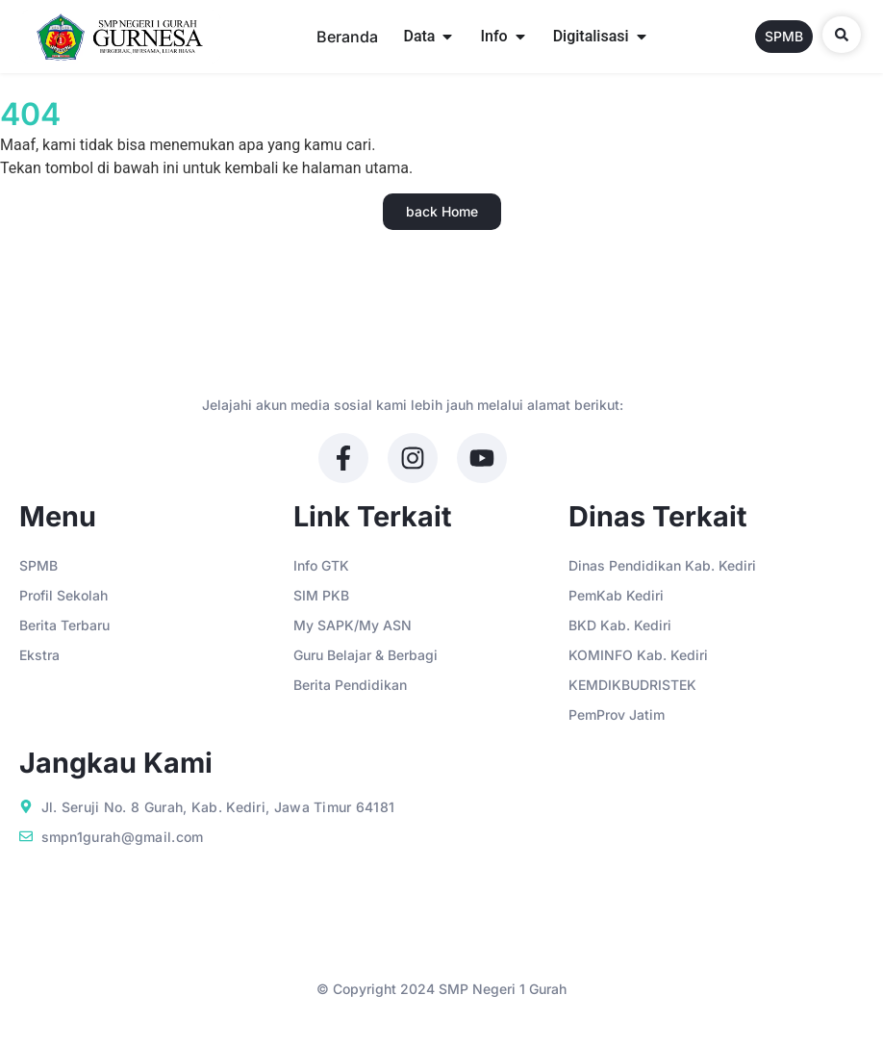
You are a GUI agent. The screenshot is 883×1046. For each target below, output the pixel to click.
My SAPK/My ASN (352, 625)
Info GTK (321, 565)
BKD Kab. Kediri (619, 625)
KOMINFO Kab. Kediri (638, 655)
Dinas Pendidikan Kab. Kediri (662, 565)
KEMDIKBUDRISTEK (632, 684)
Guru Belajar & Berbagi (365, 655)
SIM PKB (321, 595)
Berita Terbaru (64, 625)
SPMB (38, 565)
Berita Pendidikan (350, 684)
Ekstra (39, 655)
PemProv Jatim (616, 714)
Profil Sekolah (63, 595)
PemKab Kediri (616, 595)
